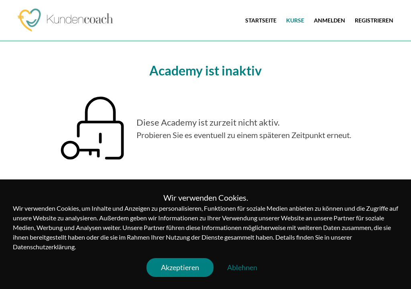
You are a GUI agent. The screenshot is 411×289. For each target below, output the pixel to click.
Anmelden (329, 20)
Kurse (295, 20)
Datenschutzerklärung (44, 246)
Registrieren (374, 20)
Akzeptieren (180, 267)
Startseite (261, 20)
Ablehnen (242, 267)
